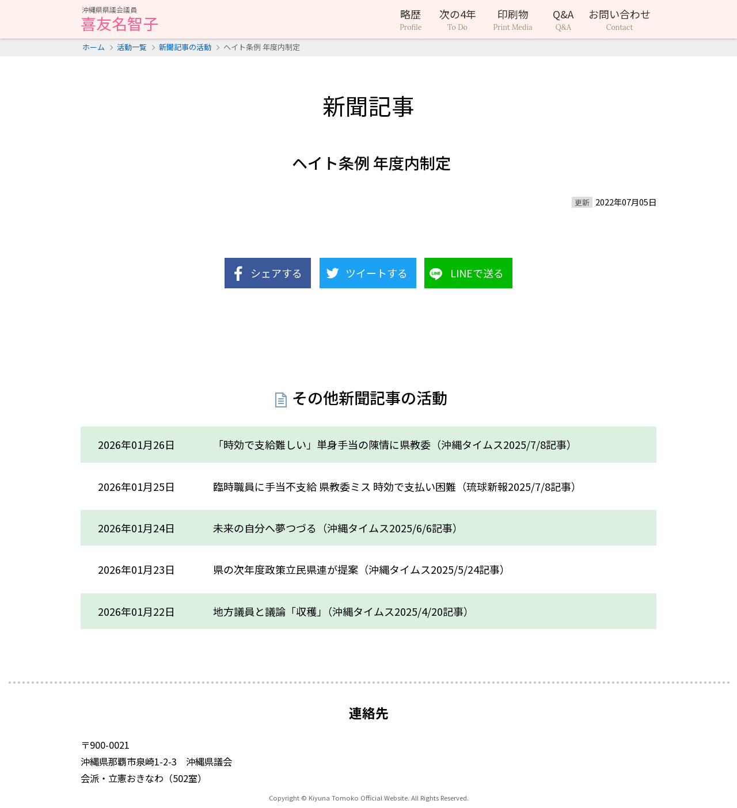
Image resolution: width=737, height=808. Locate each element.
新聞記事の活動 (185, 46)
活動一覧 (132, 46)
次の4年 (457, 19)
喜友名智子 (119, 20)
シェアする (276, 272)
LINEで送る (477, 272)
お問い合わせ (619, 19)
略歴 (410, 19)
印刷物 (513, 19)
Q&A (563, 19)
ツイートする (376, 272)
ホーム (93, 46)
